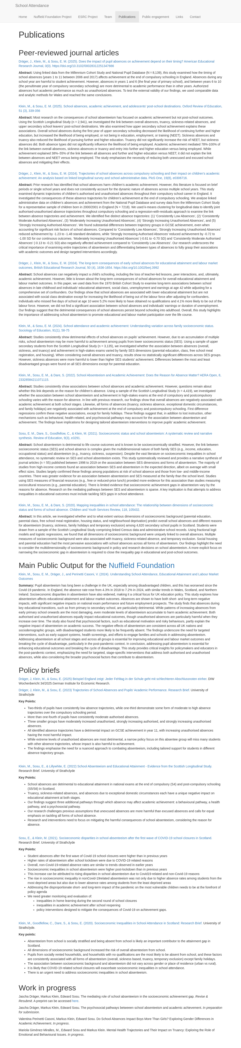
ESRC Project (87, 17)
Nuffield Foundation (142, 565)
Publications (127, 17)
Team (108, 17)
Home (23, 17)
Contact (195, 17)
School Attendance (32, 5)
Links (179, 17)
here (75, 1001)
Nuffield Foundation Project (53, 17)
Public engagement (155, 17)
